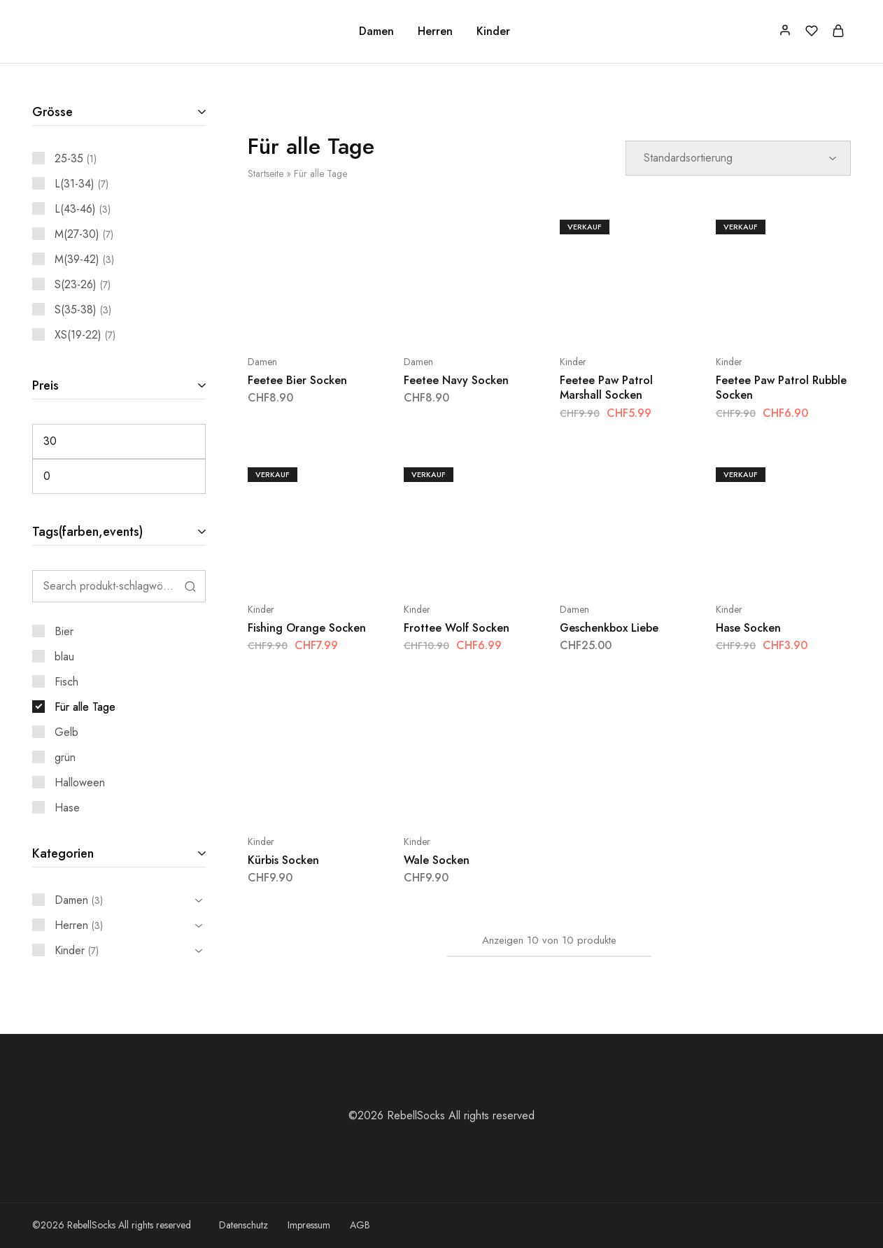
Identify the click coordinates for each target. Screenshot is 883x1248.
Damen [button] (376, 31)
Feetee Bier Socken (297, 380)
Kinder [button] (493, 31)
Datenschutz (243, 1225)
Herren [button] (435, 31)
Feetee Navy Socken (456, 380)
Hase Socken (748, 628)
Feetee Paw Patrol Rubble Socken (781, 387)
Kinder (573, 362)
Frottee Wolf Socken (456, 628)
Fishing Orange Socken (307, 628)
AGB (360, 1225)
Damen (262, 362)
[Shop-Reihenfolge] (738, 158)
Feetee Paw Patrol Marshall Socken (606, 387)
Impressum (309, 1225)
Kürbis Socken (283, 860)
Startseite (265, 173)
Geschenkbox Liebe (609, 628)
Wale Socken (436, 860)
